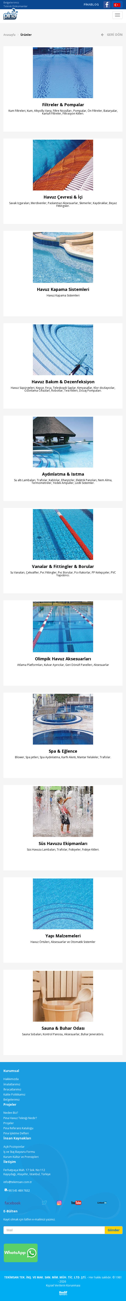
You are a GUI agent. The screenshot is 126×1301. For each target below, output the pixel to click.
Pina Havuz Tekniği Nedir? (20, 1118)
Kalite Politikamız (14, 1094)
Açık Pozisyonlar (14, 1147)
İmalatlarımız (11, 1084)
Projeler (8, 1123)
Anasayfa (9, 35)
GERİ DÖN (114, 34)
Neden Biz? (10, 1113)
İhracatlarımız (12, 1089)
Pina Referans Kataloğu (18, 1128)
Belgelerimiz (11, 2)
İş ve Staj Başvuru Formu (19, 1152)
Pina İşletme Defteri (16, 1133)
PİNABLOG (91, 4)
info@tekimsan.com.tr (17, 1182)
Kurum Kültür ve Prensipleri (21, 1157)
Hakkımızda (11, 1079)
